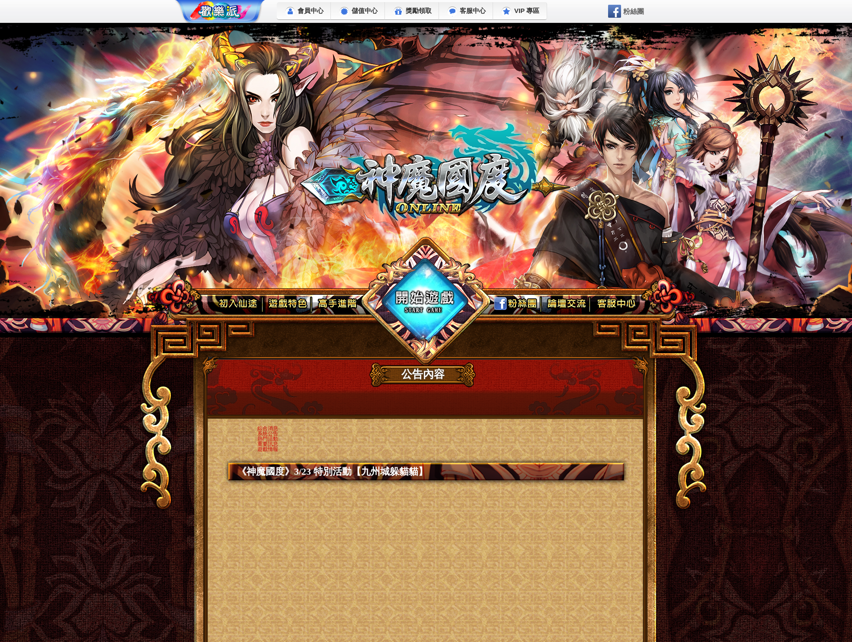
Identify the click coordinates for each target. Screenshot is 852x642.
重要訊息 (267, 444)
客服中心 (467, 11)
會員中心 (304, 12)
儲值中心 (359, 12)
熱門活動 (267, 439)
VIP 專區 (520, 12)
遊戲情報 (267, 449)
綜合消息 (267, 428)
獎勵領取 (413, 12)
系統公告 (267, 434)
